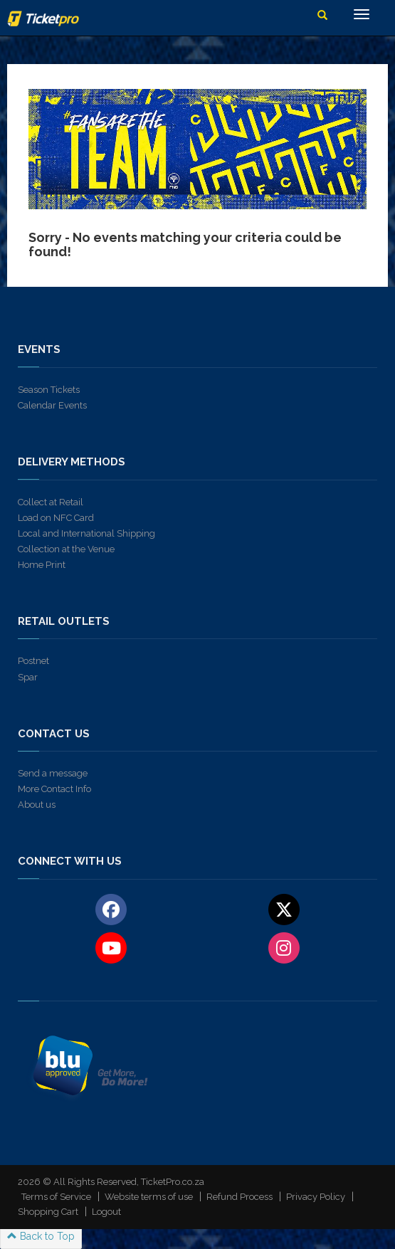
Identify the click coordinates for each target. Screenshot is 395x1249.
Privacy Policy (315, 1196)
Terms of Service (56, 1196)
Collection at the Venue (66, 549)
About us (37, 804)
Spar (28, 677)
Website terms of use (149, 1196)
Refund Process (239, 1196)
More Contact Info (54, 789)
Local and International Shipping (86, 533)
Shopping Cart (48, 1211)
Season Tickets (49, 389)
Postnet (33, 660)
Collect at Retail (50, 502)
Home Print (41, 564)
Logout (106, 1211)
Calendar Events (52, 405)
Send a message (53, 773)
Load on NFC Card (56, 517)
